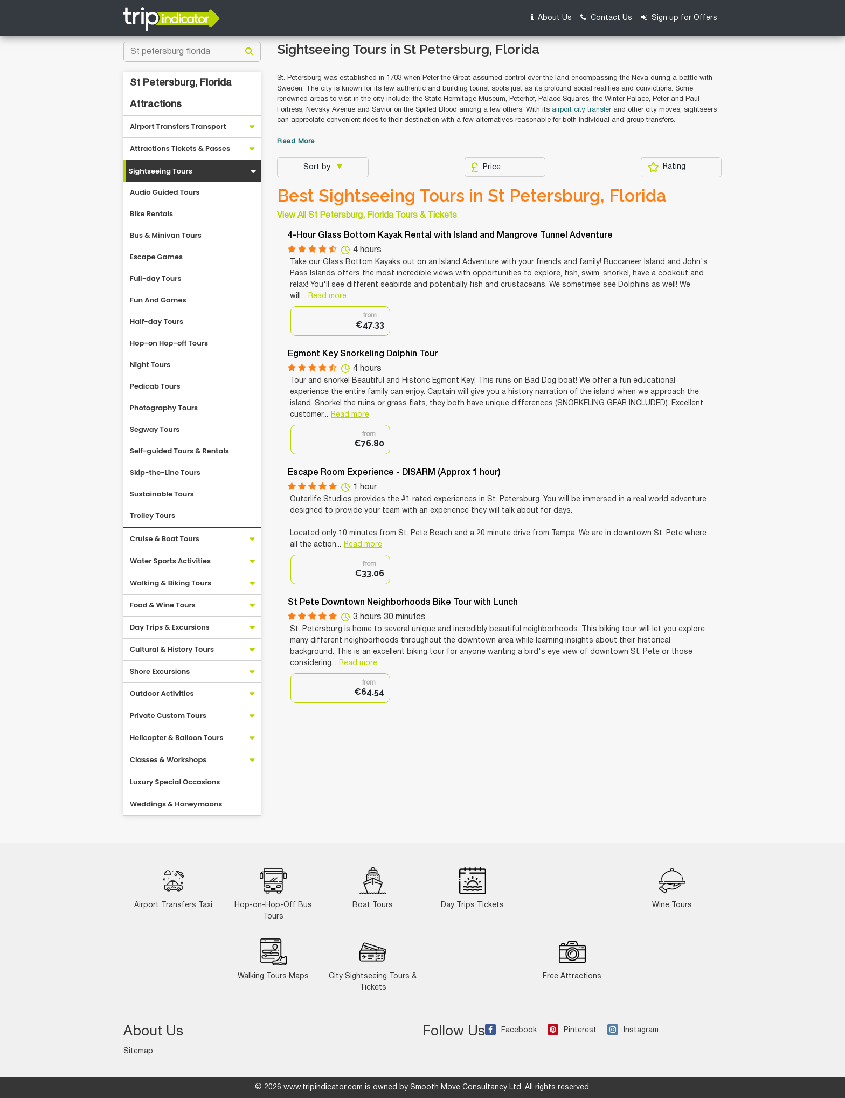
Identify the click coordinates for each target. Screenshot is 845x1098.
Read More (296, 142)
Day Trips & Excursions (170, 627)
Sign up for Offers (679, 17)
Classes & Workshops (168, 760)
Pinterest (572, 1030)
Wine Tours (672, 888)
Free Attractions (572, 959)
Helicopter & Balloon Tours (177, 738)
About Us (551, 17)
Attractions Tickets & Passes (180, 148)
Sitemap (138, 1051)
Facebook (511, 1030)
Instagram (633, 1030)
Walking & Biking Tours (170, 583)
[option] (340, 321)
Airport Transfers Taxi (173, 888)
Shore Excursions (160, 671)
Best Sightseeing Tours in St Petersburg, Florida (471, 195)
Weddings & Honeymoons (176, 804)
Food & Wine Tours (163, 605)
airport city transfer (581, 110)
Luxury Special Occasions (175, 782)
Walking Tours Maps (273, 959)
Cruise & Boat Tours (164, 539)
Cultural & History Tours (172, 649)
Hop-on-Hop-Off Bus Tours (273, 893)
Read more (327, 296)
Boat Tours (372, 888)
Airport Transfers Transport (178, 126)
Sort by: (318, 167)
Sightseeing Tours (160, 171)
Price (486, 167)
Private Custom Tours (168, 715)
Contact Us (606, 17)
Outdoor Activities (162, 693)
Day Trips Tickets (472, 888)
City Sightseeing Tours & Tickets (373, 964)
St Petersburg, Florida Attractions (181, 94)
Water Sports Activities (170, 561)
